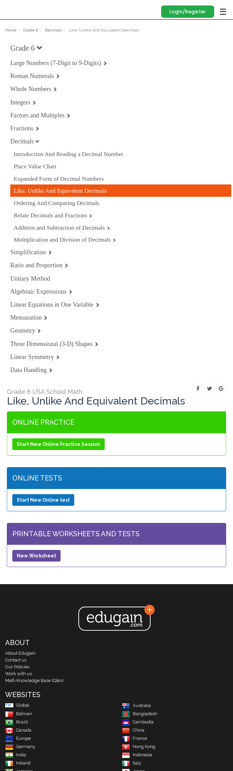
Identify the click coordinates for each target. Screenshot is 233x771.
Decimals (53, 30)
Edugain (11, 7)
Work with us (18, 673)
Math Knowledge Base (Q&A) (34, 680)
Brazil (16, 721)
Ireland (17, 763)
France (134, 738)
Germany (20, 746)
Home (10, 30)
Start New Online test (43, 500)
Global (17, 705)
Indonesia (137, 754)
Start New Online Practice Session (58, 444)
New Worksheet (36, 555)
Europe (18, 738)
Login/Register (187, 11)
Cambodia (138, 721)
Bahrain (18, 713)
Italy (131, 763)
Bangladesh (139, 713)
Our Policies (17, 666)
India (15, 754)
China (133, 730)
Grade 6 (30, 30)
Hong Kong (138, 746)
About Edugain (20, 653)
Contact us (15, 660)
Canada (18, 730)
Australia (136, 705)
